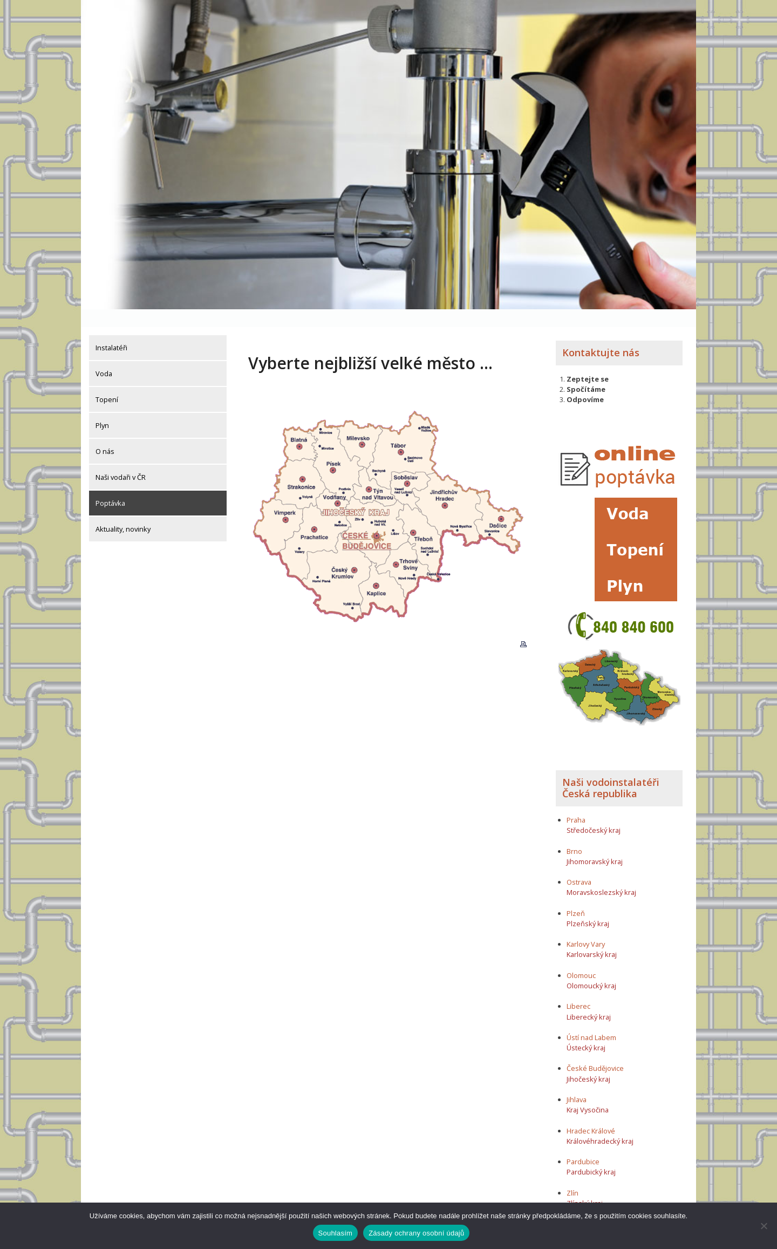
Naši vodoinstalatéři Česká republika (610, 770)
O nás (105, 433)
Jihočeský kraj (588, 1061)
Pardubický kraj (591, 1154)
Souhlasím (335, 1233)
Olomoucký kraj (591, 968)
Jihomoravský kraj (595, 843)
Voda (104, 356)
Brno (574, 833)
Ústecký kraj (586, 1030)
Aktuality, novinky (123, 511)
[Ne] (763, 1225)
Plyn (102, 407)
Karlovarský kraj (592, 936)
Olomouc (581, 957)
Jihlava (577, 1082)
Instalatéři (111, 330)
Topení (107, 381)
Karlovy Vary (586, 926)
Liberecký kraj (589, 998)
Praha (576, 802)
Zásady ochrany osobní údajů (416, 1233)
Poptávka (110, 485)
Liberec (578, 988)
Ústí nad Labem (591, 1019)
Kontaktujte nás (600, 334)
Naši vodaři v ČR (121, 459)
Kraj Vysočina (588, 1092)
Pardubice (583, 1144)
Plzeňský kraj (588, 906)
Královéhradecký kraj (600, 1123)
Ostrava (579, 864)
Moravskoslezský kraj (601, 874)
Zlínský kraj (585, 1185)
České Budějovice (595, 1050)
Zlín (572, 1175)
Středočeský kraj (594, 812)
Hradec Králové (591, 1113)
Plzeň (576, 895)
